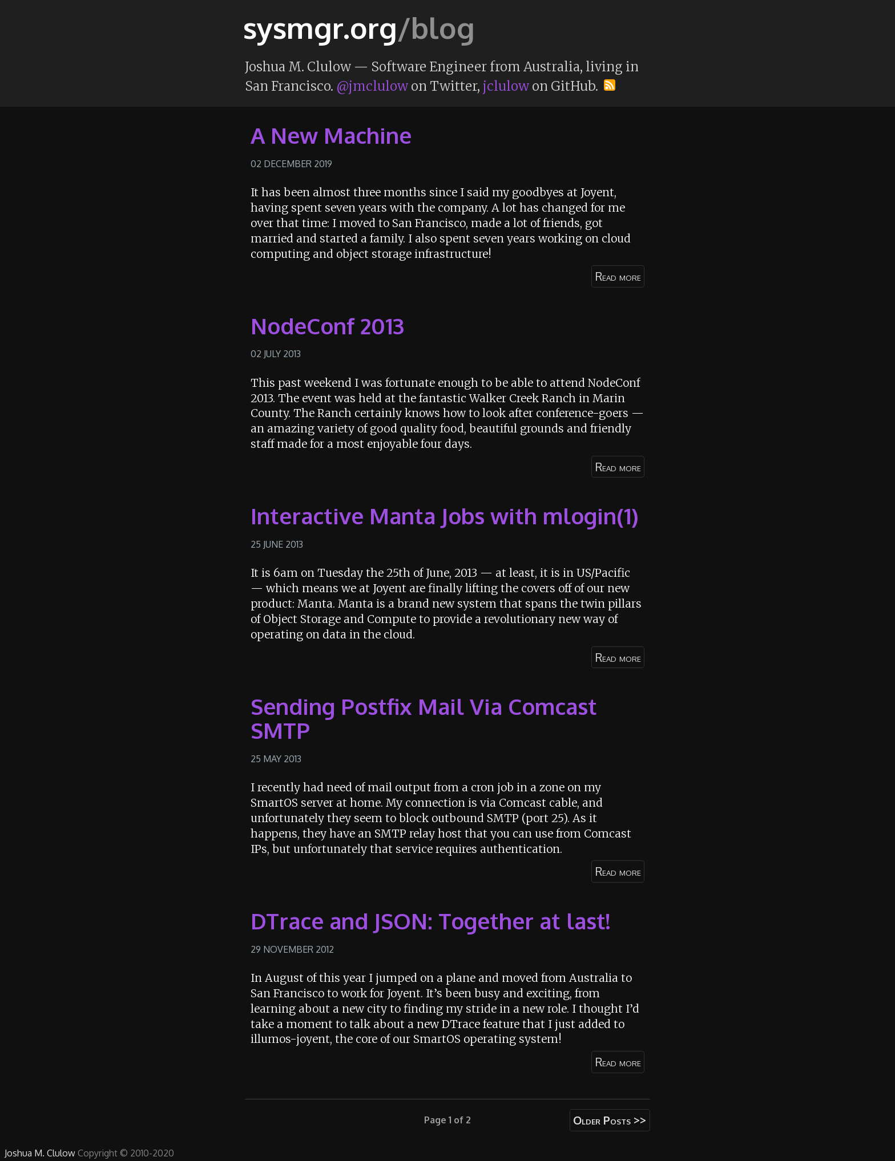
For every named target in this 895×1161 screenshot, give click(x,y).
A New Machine (331, 135)
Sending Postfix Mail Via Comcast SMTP (424, 718)
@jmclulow (372, 86)
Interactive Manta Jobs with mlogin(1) (445, 515)
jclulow (506, 86)
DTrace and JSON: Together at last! (430, 921)
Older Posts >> (609, 1120)
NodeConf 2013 (327, 325)
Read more (618, 276)
